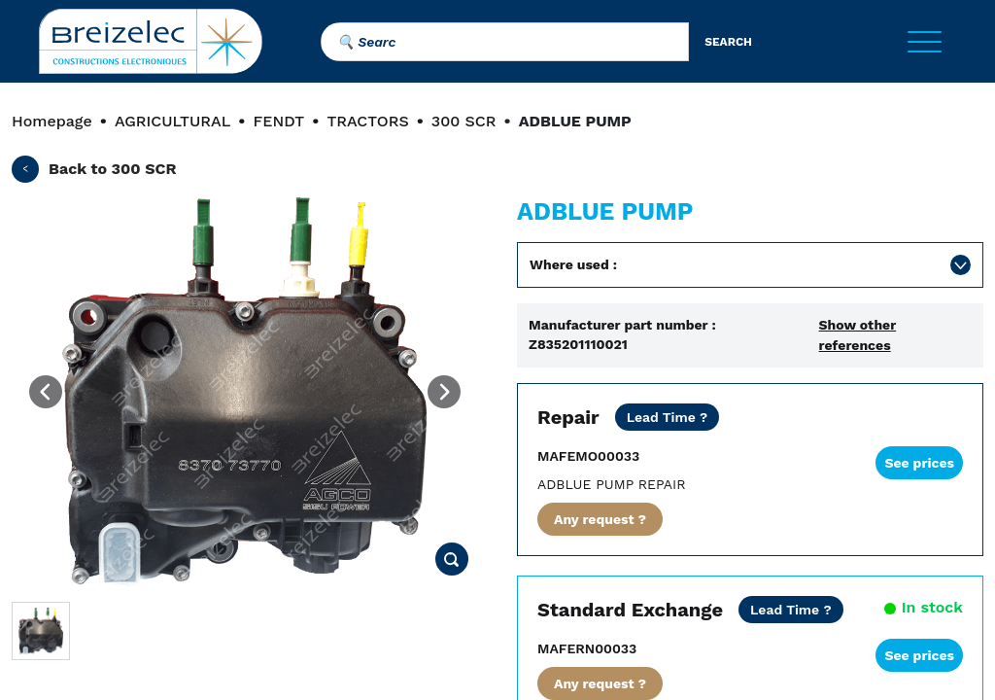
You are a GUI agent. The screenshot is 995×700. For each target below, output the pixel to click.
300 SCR (464, 121)
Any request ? (600, 519)
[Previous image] (45, 392)
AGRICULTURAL (172, 121)
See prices (919, 463)
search (728, 42)
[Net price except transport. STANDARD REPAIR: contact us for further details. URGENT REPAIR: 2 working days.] (667, 417)
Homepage (52, 121)
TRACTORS (367, 121)
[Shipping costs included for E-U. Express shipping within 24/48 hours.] (790, 609)
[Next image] (444, 392)
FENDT (278, 121)
